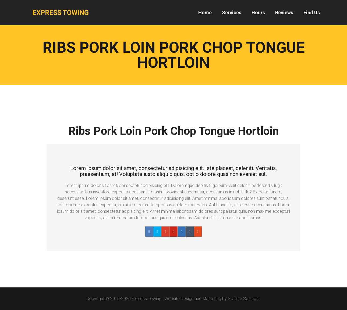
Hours (258, 12)
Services (231, 12)
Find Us (311, 12)
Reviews (284, 12)
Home (205, 12)
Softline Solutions (244, 298)
